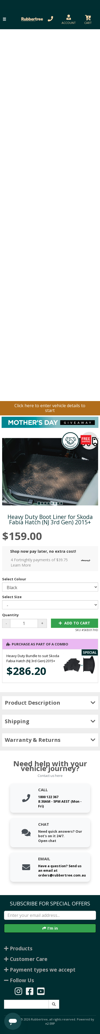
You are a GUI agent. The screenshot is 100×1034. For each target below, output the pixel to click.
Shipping (50, 721)
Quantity (10, 614)
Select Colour (14, 579)
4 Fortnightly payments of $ (52, 562)
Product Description (50, 702)
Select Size (12, 596)
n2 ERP (50, 1024)
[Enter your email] (50, 915)
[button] (4, 19)
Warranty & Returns (50, 739)
